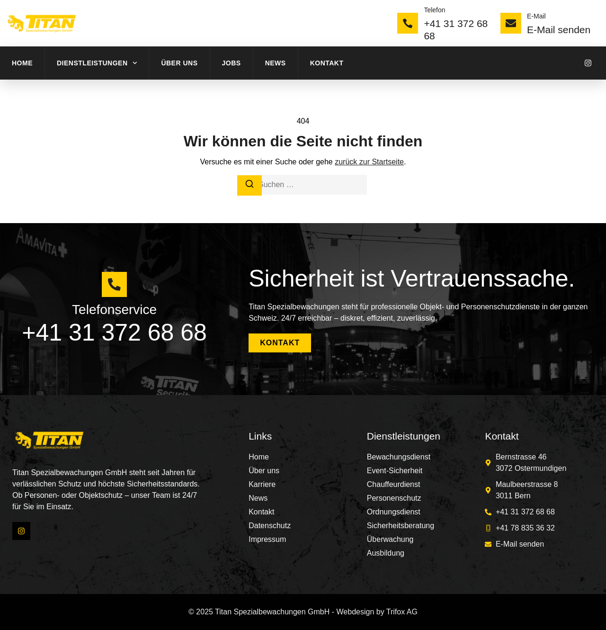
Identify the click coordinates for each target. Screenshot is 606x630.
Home (22, 63)
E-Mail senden (558, 29)
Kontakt (327, 63)
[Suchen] (249, 185)
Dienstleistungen (97, 63)
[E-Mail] (510, 23)
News (275, 63)
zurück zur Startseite (369, 162)
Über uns (179, 63)
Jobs (231, 63)
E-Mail (536, 16)
